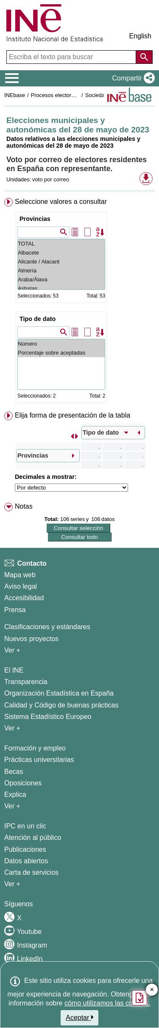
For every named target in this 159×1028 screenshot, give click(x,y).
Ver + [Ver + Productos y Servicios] (12, 884)
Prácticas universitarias (39, 759)
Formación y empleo (35, 748)
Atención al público (32, 837)
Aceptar (79, 1017)
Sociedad (96, 95)
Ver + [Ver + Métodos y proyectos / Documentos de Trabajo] (12, 650)
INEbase (14, 95)
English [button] (140, 36)
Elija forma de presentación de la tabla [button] (72, 415)
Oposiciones (23, 783)
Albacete (61, 252)
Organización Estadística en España (59, 693)
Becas (13, 771)
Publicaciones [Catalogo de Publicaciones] (25, 849)
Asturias (61, 288)
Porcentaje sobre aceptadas (61, 352)
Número (61, 343)
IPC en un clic (25, 826)
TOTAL (61, 243)
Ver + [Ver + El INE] (12, 728)
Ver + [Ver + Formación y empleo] (12, 806)
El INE (13, 670)
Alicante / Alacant (61, 261)
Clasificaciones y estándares (47, 626)
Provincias (35, 218)
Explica (15, 794)
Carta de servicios (31, 872)
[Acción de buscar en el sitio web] (144, 57)
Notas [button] (24, 506)
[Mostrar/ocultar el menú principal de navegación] (12, 78)
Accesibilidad (24, 597)
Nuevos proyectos (31, 638)
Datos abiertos (26, 861)
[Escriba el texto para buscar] (72, 57)
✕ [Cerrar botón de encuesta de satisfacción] (152, 990)
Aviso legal (20, 586)
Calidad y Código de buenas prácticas (61, 705)
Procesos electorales (56, 95)
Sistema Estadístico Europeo (47, 716)
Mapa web (20, 574)
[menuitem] (79, 302)
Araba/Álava (61, 279)
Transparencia (25, 681)
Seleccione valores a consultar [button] (61, 201)
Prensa (15, 609)
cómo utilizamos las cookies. (107, 1003)
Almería (61, 270)
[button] (132, 78)
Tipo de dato (38, 318)
